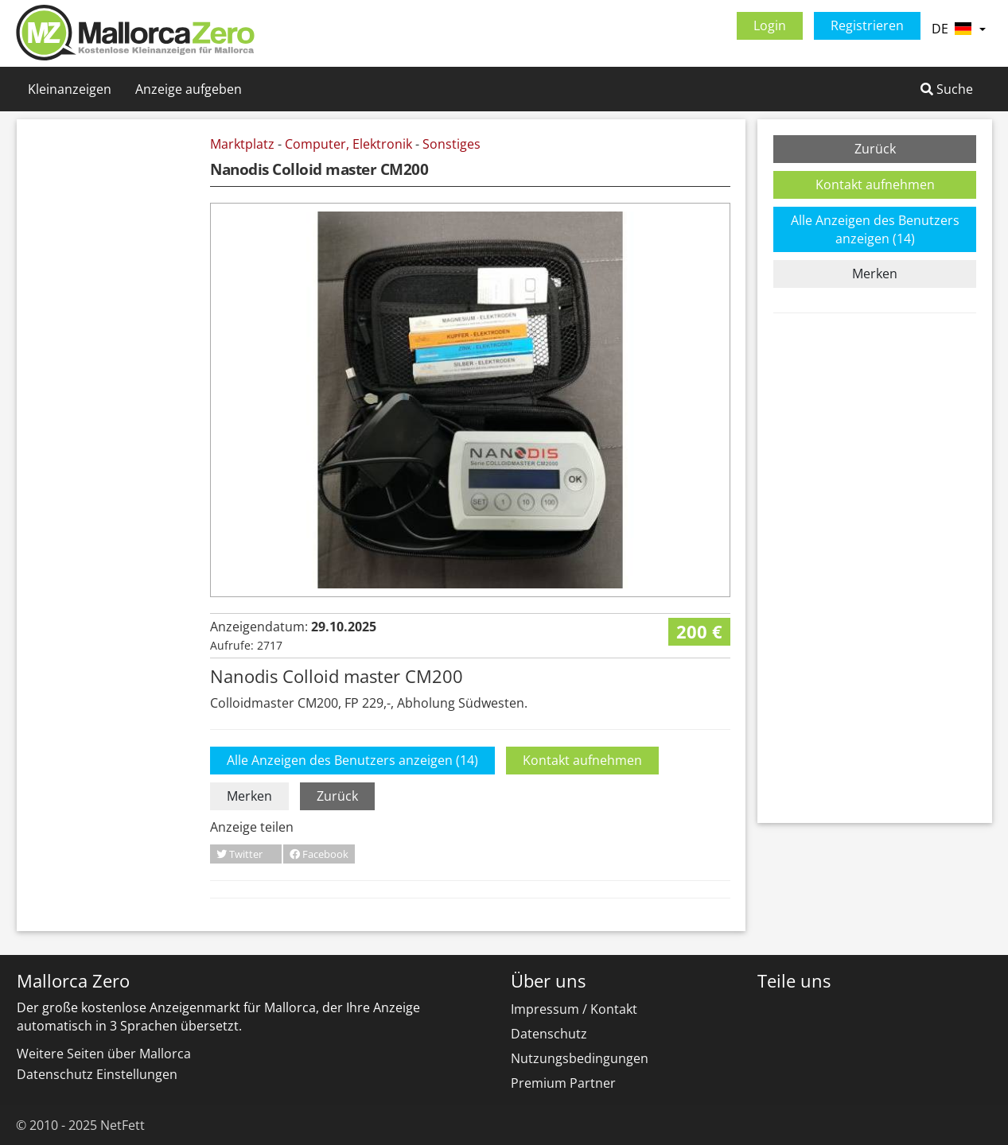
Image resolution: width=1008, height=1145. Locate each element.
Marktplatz (242, 144)
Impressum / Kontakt (574, 1009)
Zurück (337, 796)
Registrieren (867, 25)
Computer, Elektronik (348, 144)
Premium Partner (563, 1083)
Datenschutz (549, 1033)
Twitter (239, 854)
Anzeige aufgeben (188, 89)
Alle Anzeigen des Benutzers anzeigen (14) (352, 760)
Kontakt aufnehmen (582, 760)
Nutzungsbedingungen (579, 1058)
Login (769, 25)
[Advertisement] (116, 373)
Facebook (319, 854)
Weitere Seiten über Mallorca (104, 1053)
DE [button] (959, 28)
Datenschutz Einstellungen (97, 1074)
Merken (249, 796)
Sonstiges (451, 144)
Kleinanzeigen (69, 89)
